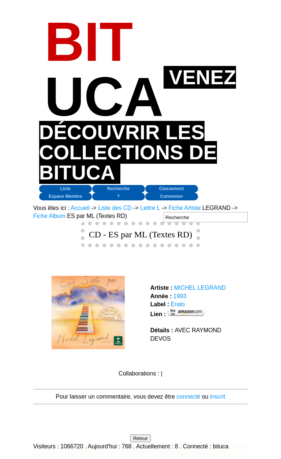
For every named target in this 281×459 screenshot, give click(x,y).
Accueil (80, 208)
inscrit (217, 396)
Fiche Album (49, 216)
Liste (65, 188)
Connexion (171, 196)
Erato (178, 304)
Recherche (118, 188)
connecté (188, 396)
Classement (171, 188)
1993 (180, 296)
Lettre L (150, 208)
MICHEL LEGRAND (200, 288)
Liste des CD (115, 208)
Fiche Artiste (185, 208)
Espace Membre (65, 196)
